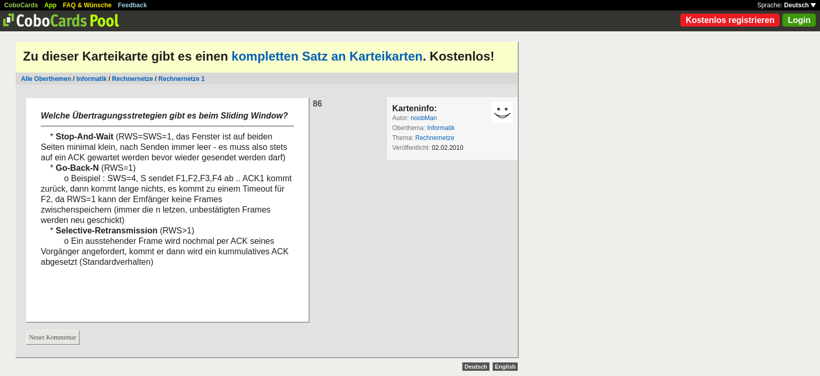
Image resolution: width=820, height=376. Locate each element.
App (50, 5)
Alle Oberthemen (46, 79)
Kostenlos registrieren (730, 20)
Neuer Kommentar (52, 337)
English (505, 366)
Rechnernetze (132, 79)
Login (799, 20)
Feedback (132, 5)
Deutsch (800, 5)
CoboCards (21, 5)
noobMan (424, 118)
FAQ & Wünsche (87, 5)
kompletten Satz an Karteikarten (327, 56)
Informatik (91, 79)
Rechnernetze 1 (181, 79)
